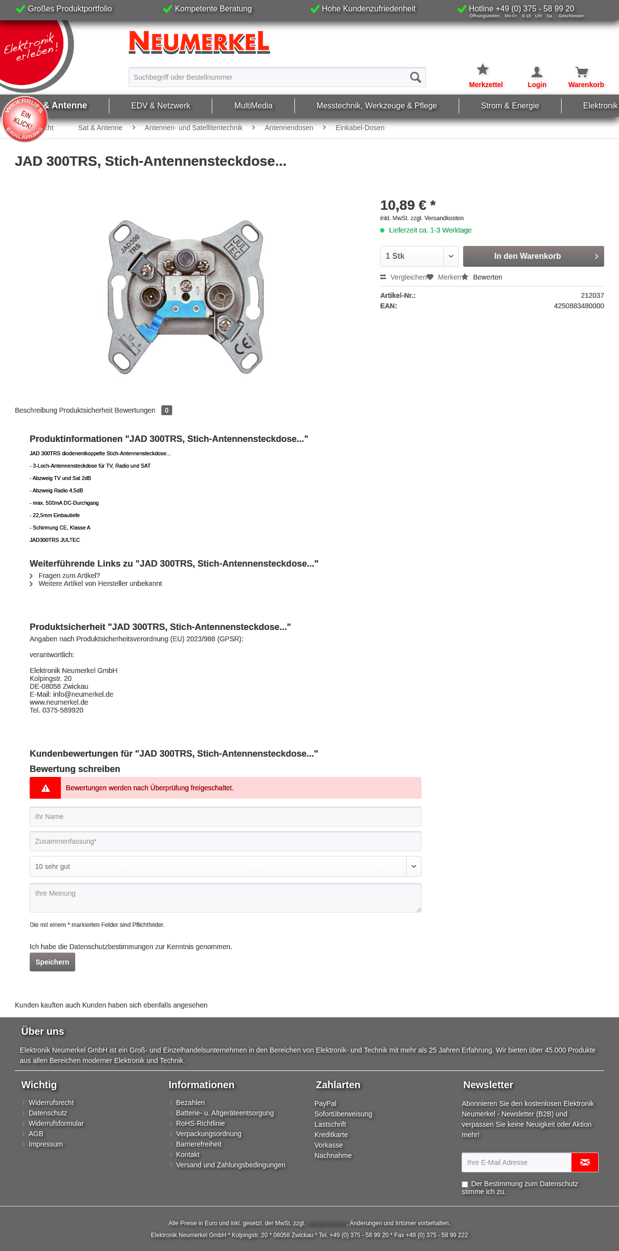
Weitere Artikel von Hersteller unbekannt (96, 583)
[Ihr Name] (226, 816)
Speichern (52, 962)
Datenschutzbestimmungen (111, 947)
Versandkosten (326, 1223)
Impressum (46, 1144)
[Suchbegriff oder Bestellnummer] (277, 77)
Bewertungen (143, 410)
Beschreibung (36, 410)
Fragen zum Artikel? (65, 575)
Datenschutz (48, 1113)
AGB (36, 1134)
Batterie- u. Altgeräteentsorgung (225, 1113)
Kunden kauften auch (47, 1005)
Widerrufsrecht (51, 1103)
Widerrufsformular (56, 1123)
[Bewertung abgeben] (226, 866)
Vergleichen (403, 277)
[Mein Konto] (530, 72)
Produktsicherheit (86, 410)
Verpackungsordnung (208, 1134)
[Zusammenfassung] (226, 841)
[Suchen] (415, 77)
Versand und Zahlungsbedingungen (231, 1165)
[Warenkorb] (576, 72)
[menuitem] (277, 77)
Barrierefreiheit (199, 1144)
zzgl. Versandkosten (437, 218)
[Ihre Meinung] (226, 898)
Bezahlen (190, 1103)
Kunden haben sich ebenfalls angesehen (144, 1005)
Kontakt (187, 1154)
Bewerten (481, 277)
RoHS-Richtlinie (200, 1123)
